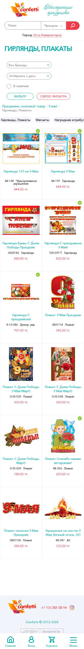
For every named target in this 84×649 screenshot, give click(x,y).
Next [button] (80, 120)
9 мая (53, 106)
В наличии (18, 86)
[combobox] (29, 65)
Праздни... (53, 26)
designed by (51, 631)
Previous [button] (3, 120)
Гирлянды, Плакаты (15, 120)
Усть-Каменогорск (48, 35)
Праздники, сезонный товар (23, 106)
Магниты (42, 120)
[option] (16, 120)
